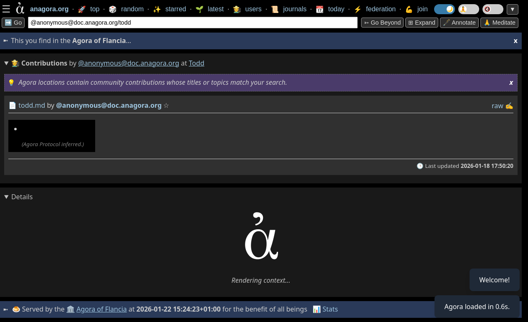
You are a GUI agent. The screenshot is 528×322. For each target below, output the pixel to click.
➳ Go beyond (382, 22)
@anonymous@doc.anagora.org (128, 63)
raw (497, 105)
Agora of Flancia (102, 309)
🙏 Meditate (499, 22)
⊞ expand (421, 22)
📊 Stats (325, 309)
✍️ (509, 105)
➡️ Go (13, 22)
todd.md (31, 105)
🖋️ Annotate (459, 22)
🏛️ (70, 309)
